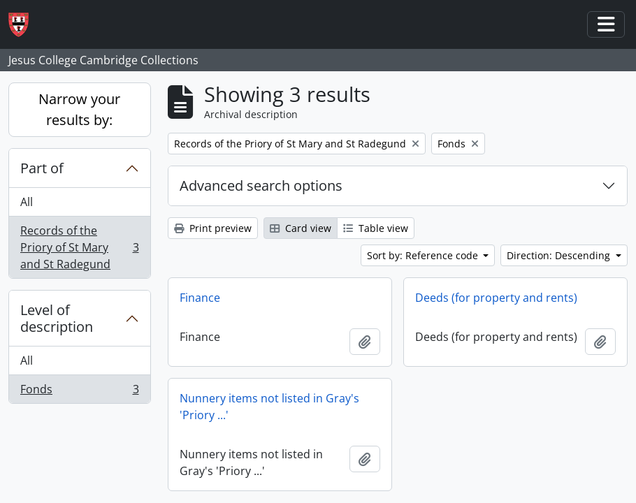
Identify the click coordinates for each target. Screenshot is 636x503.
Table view (375, 228)
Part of (42, 168)
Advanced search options (261, 185)
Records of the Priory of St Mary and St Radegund (79, 247)
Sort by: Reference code (424, 255)
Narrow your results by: (79, 109)
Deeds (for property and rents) (496, 297)
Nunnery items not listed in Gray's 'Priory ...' (269, 407)
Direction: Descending (560, 255)
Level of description (56, 318)
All (26, 202)
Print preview (213, 228)
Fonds (79, 392)
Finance (200, 297)
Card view (300, 228)
